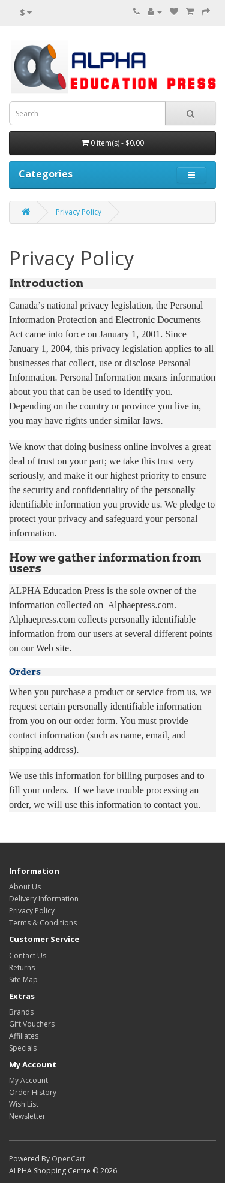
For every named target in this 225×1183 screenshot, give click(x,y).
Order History (32, 1092)
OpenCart (68, 1159)
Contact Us (27, 955)
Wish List (23, 1104)
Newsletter (27, 1116)
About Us (25, 887)
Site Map (23, 979)
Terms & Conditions (43, 923)
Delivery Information (44, 899)
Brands (21, 1012)
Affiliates (23, 1036)
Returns (22, 967)
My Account (28, 1080)
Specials (23, 1048)
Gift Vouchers (32, 1024)
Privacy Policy (78, 212)
